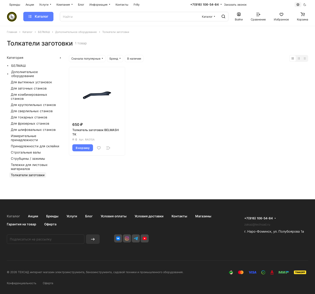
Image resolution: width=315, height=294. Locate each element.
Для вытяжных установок (31, 82)
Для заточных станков (29, 88)
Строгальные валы (26, 152)
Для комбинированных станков (29, 97)
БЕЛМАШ (18, 66)
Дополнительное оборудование (24, 74)
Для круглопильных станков (33, 105)
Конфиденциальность (21, 283)
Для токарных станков (29, 117)
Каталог (13, 216)
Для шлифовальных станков (33, 130)
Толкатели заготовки (28, 175)
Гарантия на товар (21, 224)
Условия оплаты (114, 216)
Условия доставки (149, 216)
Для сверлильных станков (32, 111)
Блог (89, 216)
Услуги (71, 216)
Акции (33, 216)
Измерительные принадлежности (24, 138)
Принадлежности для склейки (35, 146)
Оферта (50, 224)
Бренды (52, 216)
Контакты (179, 216)
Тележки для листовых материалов (29, 167)
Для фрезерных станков (30, 123)
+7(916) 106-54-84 (204, 4)
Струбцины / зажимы (28, 159)
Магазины (203, 216)
